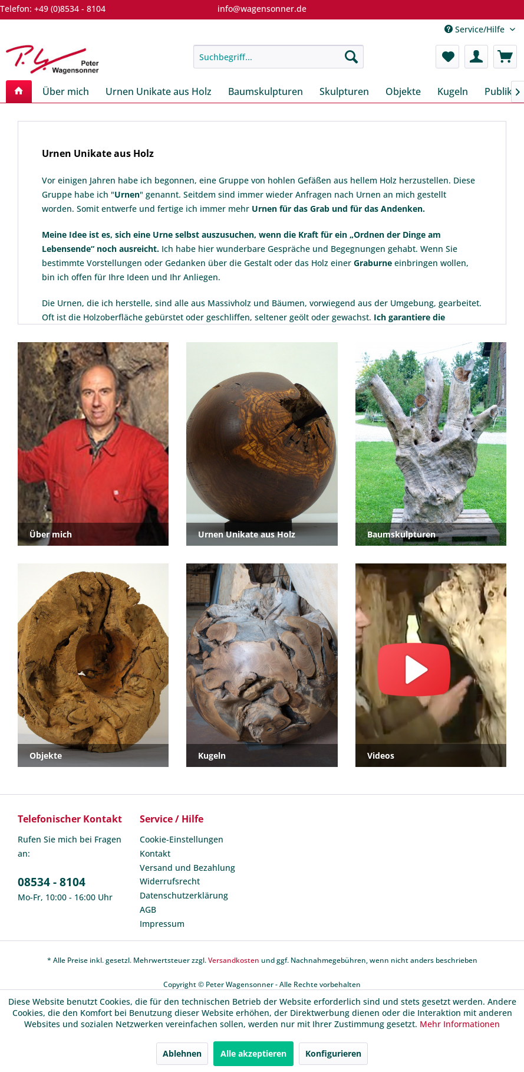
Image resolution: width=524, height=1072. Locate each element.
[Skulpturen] (344, 91)
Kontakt (155, 853)
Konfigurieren (333, 1053)
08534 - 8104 (51, 882)
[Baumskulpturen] (265, 91)
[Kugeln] (452, 91)
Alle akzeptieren (253, 1053)
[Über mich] (65, 91)
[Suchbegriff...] (278, 56)
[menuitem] (278, 56)
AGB (148, 909)
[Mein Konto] (476, 56)
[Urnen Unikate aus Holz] (158, 91)
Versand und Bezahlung (187, 867)
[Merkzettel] (447, 56)
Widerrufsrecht (170, 881)
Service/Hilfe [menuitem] (475, 29)
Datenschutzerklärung (184, 895)
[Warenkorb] (505, 56)
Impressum (162, 923)
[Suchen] (351, 56)
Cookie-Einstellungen (181, 839)
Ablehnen (182, 1053)
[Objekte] (403, 91)
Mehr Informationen (460, 1024)
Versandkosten (233, 960)
